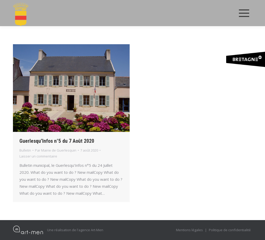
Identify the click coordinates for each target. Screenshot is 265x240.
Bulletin (25, 150)
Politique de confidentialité (230, 230)
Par (55, 150)
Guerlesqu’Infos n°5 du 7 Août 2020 (56, 141)
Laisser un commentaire (38, 156)
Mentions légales (189, 230)
